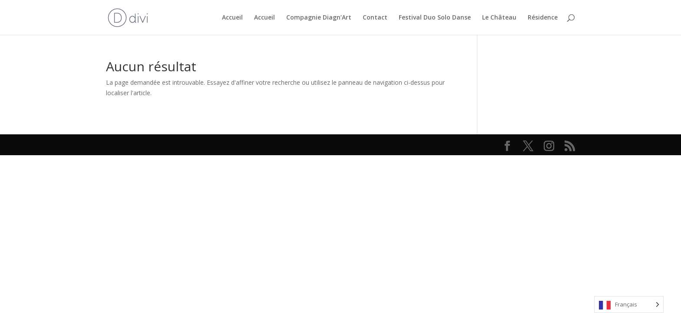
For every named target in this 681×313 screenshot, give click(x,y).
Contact (375, 17)
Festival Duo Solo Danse (435, 17)
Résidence (543, 17)
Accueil (232, 17)
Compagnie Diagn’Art (318, 17)
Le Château (499, 17)
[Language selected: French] (629, 304)
